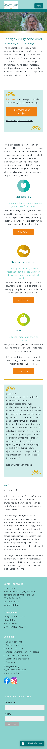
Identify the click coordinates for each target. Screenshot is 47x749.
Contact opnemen (14, 641)
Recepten (10, 662)
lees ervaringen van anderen (19, 120)
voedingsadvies (18, 397)
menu (38, 6)
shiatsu (31, 397)
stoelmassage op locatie (27, 99)
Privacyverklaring (11, 666)
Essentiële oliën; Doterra (17, 658)
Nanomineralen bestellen (17, 655)
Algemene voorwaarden (15, 669)
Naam (8, 713)
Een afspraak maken (15, 648)
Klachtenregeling (11, 673)
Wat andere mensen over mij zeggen (23, 651)
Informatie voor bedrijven (22, 111)
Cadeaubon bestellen (16, 645)
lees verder (24, 231)
